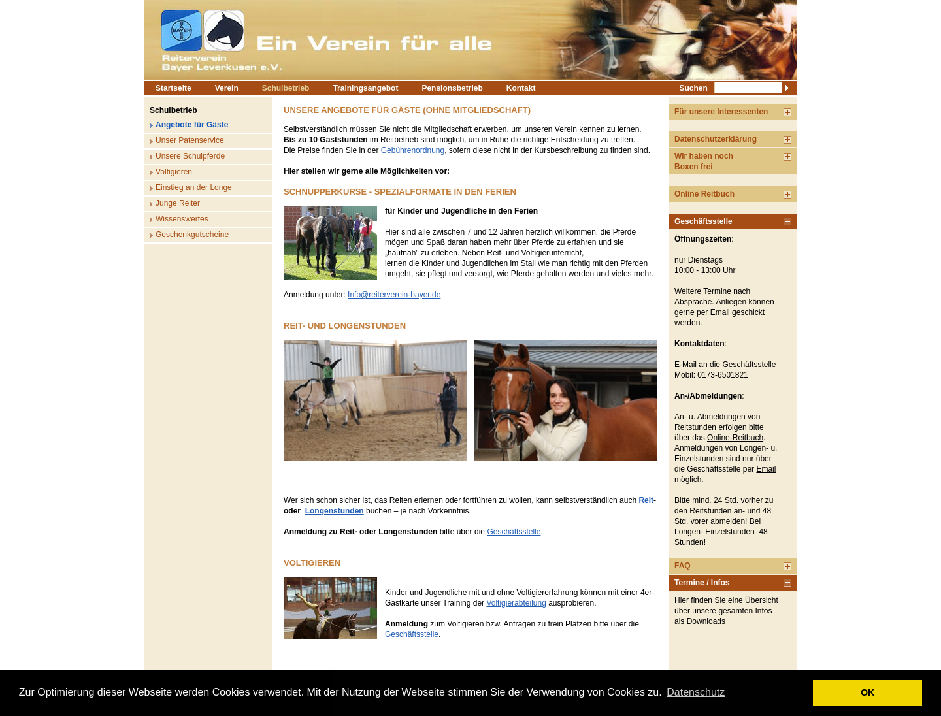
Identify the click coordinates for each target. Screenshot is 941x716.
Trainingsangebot (365, 88)
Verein (227, 88)
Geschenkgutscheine (192, 234)
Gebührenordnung (412, 150)
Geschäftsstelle (513, 531)
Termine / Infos (701, 582)
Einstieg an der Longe (194, 187)
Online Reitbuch (704, 194)
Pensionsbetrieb (451, 88)
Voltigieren (174, 171)
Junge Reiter (178, 203)
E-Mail (685, 364)
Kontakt (521, 88)
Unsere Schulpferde (190, 156)
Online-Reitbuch (735, 437)
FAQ (682, 565)
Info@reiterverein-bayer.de (394, 294)
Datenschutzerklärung (715, 139)
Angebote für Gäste (192, 124)
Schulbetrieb (286, 88)
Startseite (173, 88)
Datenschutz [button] (696, 692)
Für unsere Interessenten (721, 111)
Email (720, 312)
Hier (681, 600)
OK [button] (868, 692)
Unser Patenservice (190, 140)
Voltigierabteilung (516, 603)
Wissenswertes (182, 218)
